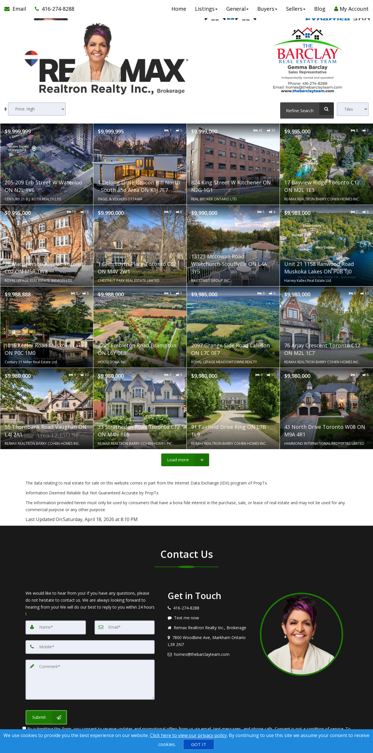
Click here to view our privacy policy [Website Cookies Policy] (188, 735)
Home (178, 11)
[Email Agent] (17, 11)
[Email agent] (209, 652)
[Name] (56, 625)
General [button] (237, 11)
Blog (319, 11)
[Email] (125, 625)
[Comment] (90, 675)
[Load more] (185, 458)
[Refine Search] (307, 108)
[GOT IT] (199, 744)
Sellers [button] (295, 11)
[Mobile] (90, 644)
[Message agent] (209, 616)
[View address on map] (209, 639)
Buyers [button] (267, 11)
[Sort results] (37, 109)
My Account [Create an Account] (351, 11)
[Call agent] (52, 11)
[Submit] (46, 711)
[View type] (353, 109)
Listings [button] (206, 11)
